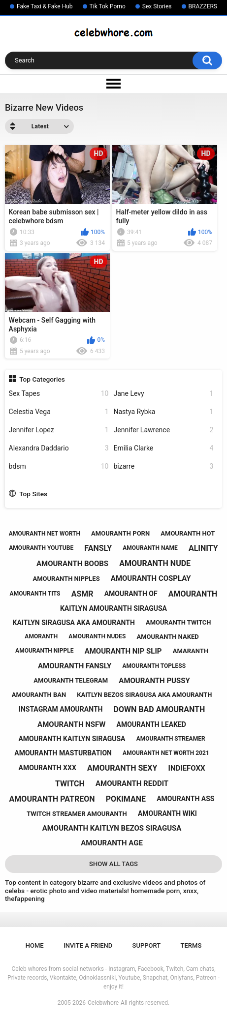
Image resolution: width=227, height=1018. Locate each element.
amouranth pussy (154, 680)
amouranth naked (167, 636)
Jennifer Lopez (59, 430)
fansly (98, 548)
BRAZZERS (203, 6)
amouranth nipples (65, 578)
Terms (191, 945)
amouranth (193, 594)
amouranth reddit (132, 783)
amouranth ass (185, 799)
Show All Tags (113, 864)
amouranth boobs (72, 563)
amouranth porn (120, 533)
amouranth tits (35, 593)
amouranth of (131, 594)
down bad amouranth (159, 709)
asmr (82, 594)
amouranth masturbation (63, 753)
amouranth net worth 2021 (166, 752)
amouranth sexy (122, 768)
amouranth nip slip (123, 651)
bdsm (59, 466)
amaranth (190, 651)
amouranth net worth (44, 533)
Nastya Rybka (164, 412)
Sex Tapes (59, 393)
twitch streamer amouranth (77, 813)
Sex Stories (157, 6)
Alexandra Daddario (59, 448)
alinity (203, 548)
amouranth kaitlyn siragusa (71, 739)
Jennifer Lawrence (164, 430)
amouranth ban (39, 694)
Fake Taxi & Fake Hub (45, 6)
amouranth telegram (70, 680)
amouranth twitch (178, 622)
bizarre (164, 466)
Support (146, 945)
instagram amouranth (61, 709)
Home (35, 945)
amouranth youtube (41, 547)
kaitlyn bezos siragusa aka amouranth (144, 694)
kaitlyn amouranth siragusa (113, 608)
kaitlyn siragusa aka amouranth (74, 623)
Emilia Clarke (164, 448)
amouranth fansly (74, 665)
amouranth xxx (47, 768)
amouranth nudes (97, 636)
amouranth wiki (167, 813)
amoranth (41, 636)
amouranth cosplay (151, 578)
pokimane (126, 799)
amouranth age (112, 842)
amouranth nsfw (71, 724)
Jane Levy (164, 393)
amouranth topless (154, 665)
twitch (70, 783)
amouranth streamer (170, 738)
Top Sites (33, 494)
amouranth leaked (151, 724)
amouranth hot (188, 533)
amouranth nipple (44, 650)
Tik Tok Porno (108, 6)
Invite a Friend (88, 945)
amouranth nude (155, 563)
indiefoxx (186, 768)
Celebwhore (103, 1002)
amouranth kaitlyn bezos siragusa (112, 828)
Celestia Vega (59, 412)
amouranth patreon (52, 799)
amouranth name (150, 547)
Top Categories (42, 379)
